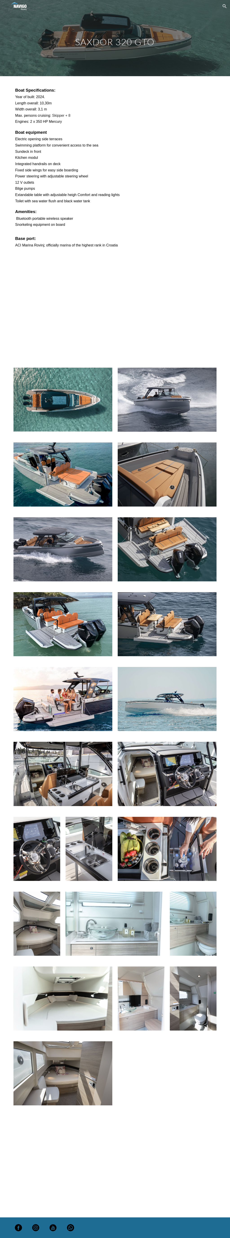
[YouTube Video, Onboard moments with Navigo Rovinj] (115, 309)
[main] (115, 38)
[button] (224, 6)
